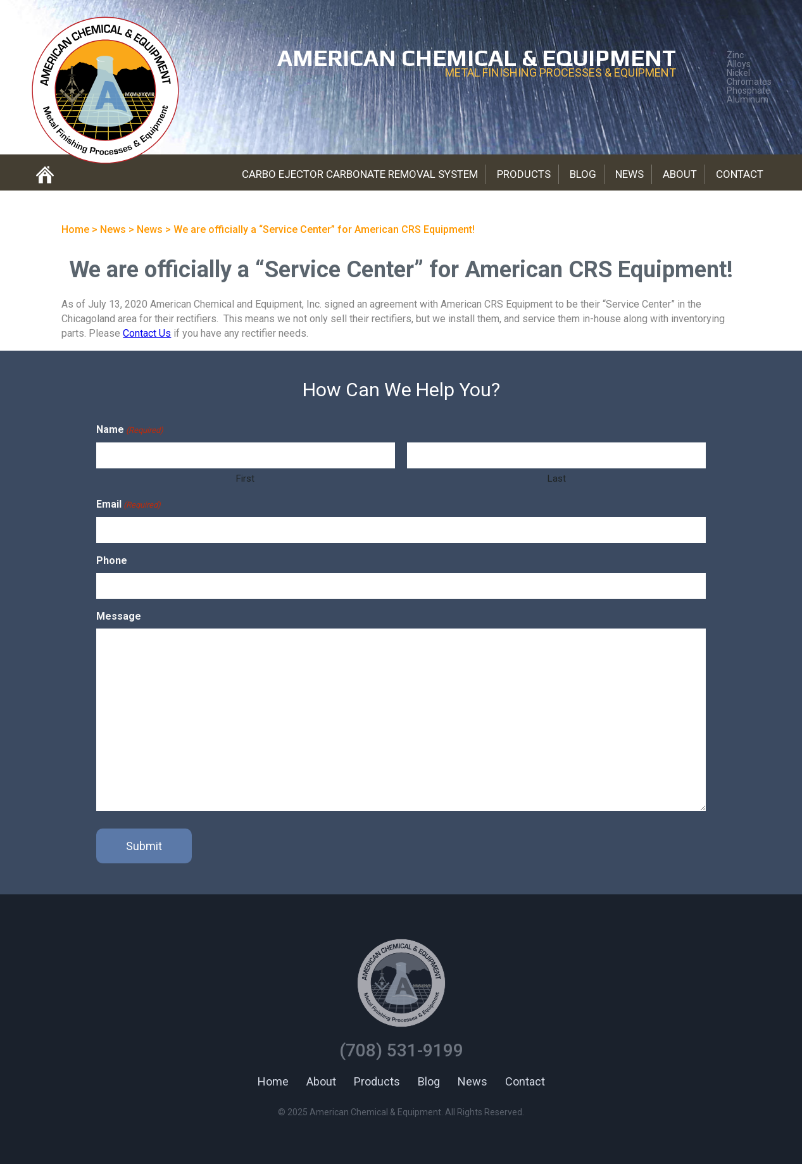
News (629, 174)
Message (118, 616)
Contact (739, 174)
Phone (111, 560)
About (680, 174)
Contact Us (147, 333)
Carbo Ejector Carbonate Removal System (360, 174)
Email (128, 505)
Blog (583, 174)
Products (524, 174)
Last (557, 478)
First (245, 478)
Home (273, 1081)
